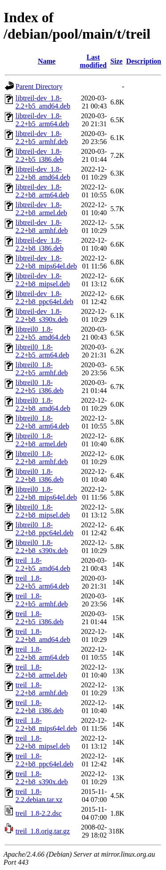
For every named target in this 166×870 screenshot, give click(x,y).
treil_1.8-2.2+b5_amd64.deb (42, 564)
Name (46, 61)
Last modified (93, 61)
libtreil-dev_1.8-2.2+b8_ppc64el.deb (44, 297)
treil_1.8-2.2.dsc (38, 813)
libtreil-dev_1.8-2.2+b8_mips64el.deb (46, 262)
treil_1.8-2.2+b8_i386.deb (39, 706)
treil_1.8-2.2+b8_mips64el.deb (46, 724)
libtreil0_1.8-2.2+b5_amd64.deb (42, 333)
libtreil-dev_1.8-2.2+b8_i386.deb (39, 244)
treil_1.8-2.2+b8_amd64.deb (42, 635)
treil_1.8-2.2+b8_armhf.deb (41, 689)
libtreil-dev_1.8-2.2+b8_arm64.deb (42, 191)
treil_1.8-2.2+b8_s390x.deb (41, 778)
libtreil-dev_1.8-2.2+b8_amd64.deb (42, 173)
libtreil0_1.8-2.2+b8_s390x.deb (41, 546)
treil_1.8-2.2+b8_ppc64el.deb (44, 760)
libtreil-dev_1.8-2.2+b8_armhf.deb (41, 226)
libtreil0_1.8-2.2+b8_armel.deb (41, 440)
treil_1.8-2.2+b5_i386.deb (39, 617)
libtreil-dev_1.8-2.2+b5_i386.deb (39, 155)
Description (143, 61)
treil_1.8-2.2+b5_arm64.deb (42, 582)
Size (116, 61)
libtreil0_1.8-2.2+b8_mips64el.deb (46, 493)
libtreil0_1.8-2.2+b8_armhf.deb (41, 457)
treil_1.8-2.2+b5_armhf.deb (41, 600)
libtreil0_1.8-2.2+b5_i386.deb (39, 386)
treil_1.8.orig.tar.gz (42, 831)
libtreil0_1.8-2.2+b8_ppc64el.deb (44, 529)
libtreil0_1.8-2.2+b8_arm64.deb (42, 422)
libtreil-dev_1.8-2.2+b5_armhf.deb (41, 137)
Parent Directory (38, 86)
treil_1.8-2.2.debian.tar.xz (38, 795)
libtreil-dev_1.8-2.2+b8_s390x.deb (41, 315)
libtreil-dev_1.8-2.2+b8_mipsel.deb (42, 280)
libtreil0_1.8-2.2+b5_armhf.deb (41, 369)
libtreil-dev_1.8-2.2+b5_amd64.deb (42, 102)
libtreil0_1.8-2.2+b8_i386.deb (39, 475)
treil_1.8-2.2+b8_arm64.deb (42, 653)
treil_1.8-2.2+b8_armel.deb (41, 671)
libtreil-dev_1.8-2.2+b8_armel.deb (41, 208)
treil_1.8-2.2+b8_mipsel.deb (42, 742)
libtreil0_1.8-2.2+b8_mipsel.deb (42, 511)
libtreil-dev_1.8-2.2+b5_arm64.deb (42, 120)
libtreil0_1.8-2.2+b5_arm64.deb (42, 351)
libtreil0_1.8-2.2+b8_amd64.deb (42, 404)
